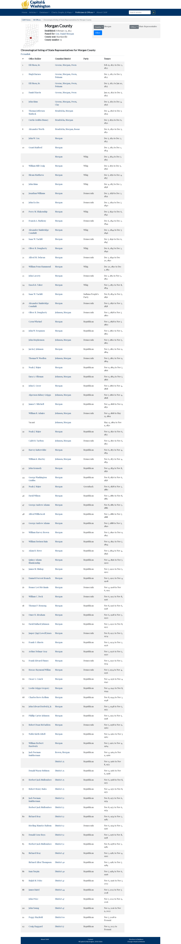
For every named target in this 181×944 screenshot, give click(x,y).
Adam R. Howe (35, 550)
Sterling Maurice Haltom (40, 825)
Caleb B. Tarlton (36, 440)
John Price (33, 899)
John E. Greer (35, 385)
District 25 (59, 761)
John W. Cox (34, 138)
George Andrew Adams (39, 505)
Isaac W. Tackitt (36, 239)
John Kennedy (35, 468)
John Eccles (34, 202)
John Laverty (34, 275)
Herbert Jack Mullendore (40, 779)
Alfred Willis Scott (37, 514)
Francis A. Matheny (37, 220)
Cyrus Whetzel (35, 321)
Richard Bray (35, 816)
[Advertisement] (132, 4)
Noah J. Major (35, 367)
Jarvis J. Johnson (36, 349)
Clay (57, 104)
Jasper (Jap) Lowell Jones (40, 633)
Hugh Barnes (35, 74)
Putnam (58, 77)
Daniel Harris (35, 92)
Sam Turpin (34, 871)
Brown (58, 752)
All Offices (37, 20)
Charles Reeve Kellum (39, 697)
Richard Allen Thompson (40, 862)
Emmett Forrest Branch (40, 578)
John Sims (33, 101)
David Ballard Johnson (39, 624)
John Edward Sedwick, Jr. (40, 706)
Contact (90, 939)
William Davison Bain (38, 541)
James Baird (34, 889)
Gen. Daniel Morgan (65, 33)
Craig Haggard (36, 926)
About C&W (102, 12)
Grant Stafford (35, 147)
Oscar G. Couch (36, 679)
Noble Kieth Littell (37, 734)
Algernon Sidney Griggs (40, 395)
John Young (34, 908)
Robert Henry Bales (38, 789)
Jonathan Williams (37, 193)
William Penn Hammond (40, 266)
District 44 (60, 889)
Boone (77, 129)
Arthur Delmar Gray (38, 651)
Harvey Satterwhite (37, 450)
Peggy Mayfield (36, 917)
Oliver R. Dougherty (38, 248)
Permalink (25, 54)
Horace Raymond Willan (40, 669)
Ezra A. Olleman (36, 376)
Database (43, 12)
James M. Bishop (36, 569)
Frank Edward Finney (39, 660)
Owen (73, 65)
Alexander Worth (36, 129)
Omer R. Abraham (37, 614)
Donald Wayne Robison (39, 770)
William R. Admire (37, 413)
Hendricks (60, 110)
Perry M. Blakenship (38, 211)
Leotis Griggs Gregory (39, 688)
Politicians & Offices (84, 12)
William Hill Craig (37, 165)
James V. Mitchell (36, 404)
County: (98, 27)
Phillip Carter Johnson (39, 715)
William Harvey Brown (39, 532)
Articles (32, 12)
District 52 (59, 798)
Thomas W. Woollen (37, 358)
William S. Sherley (37, 459)
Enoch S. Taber (36, 285)
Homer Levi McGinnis (38, 587)
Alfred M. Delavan (37, 257)
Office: (133, 27)
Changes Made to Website (136, 941)
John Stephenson (36, 340)
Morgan (66, 65)
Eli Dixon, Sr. (34, 65)
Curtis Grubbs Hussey (38, 120)
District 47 (59, 853)
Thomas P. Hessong (38, 605)
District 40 (60, 862)
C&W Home (26, 20)
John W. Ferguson (37, 330)
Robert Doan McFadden (39, 724)
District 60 (60, 917)
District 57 (59, 926)
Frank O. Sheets (36, 642)
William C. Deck (36, 596)
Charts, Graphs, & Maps (61, 12)
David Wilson (34, 495)
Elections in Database (136, 939)
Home (24, 12)
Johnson (59, 312)
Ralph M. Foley (35, 880)
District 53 (59, 807)
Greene (58, 65)
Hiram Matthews (36, 175)
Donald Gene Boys (37, 834)
